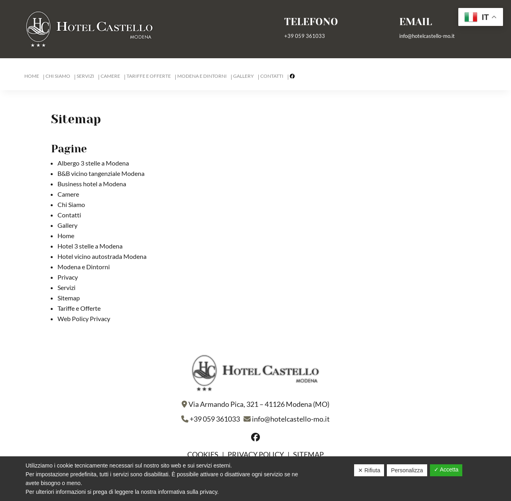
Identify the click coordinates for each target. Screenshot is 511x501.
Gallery (243, 76)
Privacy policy (256, 454)
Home (31, 76)
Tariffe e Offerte (149, 76)
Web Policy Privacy (83, 318)
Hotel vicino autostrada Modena (102, 256)
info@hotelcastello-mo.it (427, 36)
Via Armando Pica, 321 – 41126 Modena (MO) (258, 404)
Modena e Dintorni (202, 76)
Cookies (203, 454)
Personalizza (407, 470)
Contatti (271, 76)
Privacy (67, 277)
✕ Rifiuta (369, 470)
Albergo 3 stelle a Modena (93, 163)
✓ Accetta (446, 469)
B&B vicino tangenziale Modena (101, 173)
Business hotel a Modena (91, 183)
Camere (110, 76)
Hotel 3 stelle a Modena (90, 246)
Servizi (85, 76)
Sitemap (68, 298)
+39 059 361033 (304, 36)
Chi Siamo (58, 76)
